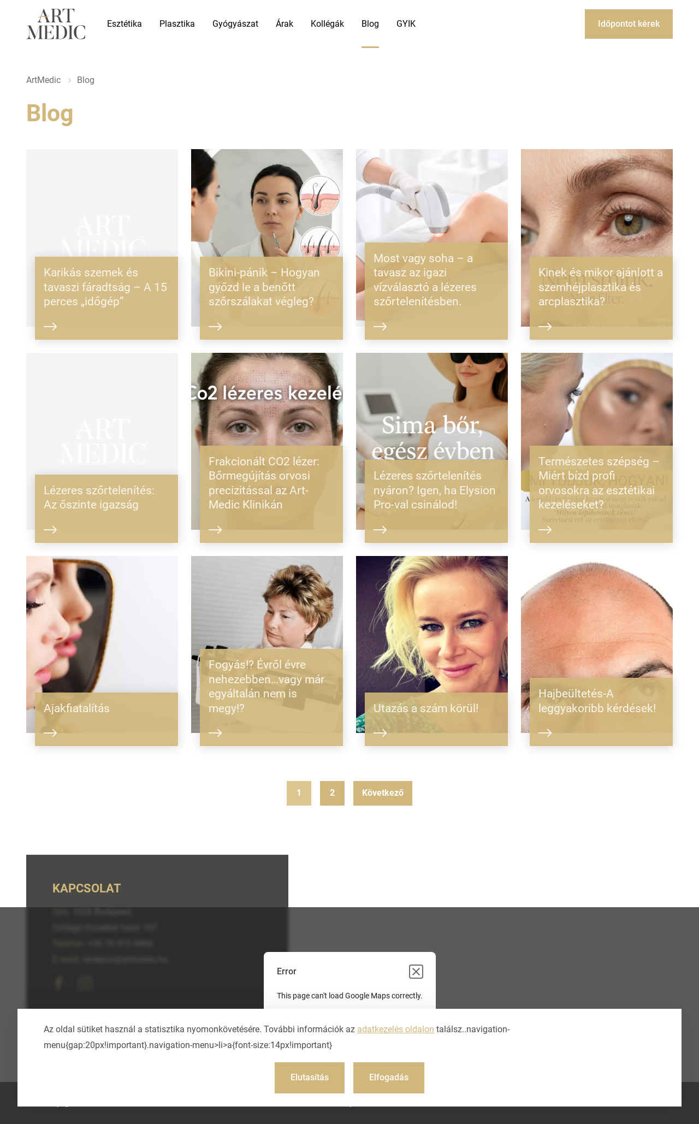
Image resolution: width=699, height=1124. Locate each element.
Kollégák (327, 24)
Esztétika (124, 24)
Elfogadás (388, 1077)
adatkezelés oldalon (395, 1029)
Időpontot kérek (629, 24)
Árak (284, 24)
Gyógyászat (235, 24)
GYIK (406, 24)
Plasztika (177, 24)
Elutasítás (310, 1077)
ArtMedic (43, 80)
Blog (370, 24)
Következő (383, 793)
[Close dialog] (416, 971)
